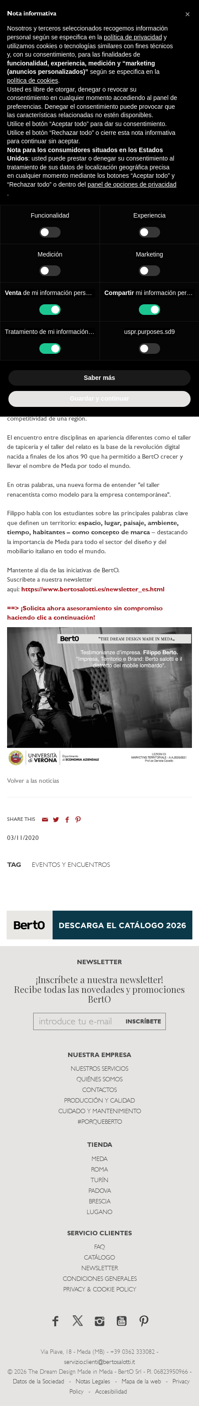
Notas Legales (93, 1382)
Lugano (99, 1212)
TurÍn (99, 1180)
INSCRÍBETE (143, 1022)
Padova (99, 1191)
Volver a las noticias (33, 781)
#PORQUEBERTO (99, 1122)
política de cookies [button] (32, 80)
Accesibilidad (111, 1392)
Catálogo (99, 1258)
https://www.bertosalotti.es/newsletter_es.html (93, 589)
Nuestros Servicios (99, 1069)
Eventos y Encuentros (71, 865)
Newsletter (99, 1268)
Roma (99, 1170)
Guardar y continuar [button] (99, 398)
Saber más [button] (99, 377)
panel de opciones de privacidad (132, 184)
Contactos (99, 1090)
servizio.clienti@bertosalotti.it (99, 1362)
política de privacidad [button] (133, 37)
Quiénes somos (99, 1080)
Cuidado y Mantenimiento (99, 1111)
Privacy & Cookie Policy (99, 1290)
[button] (187, 14)
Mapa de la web (141, 1382)
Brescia (100, 1202)
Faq (99, 1247)
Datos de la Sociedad (39, 1382)
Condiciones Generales (100, 1279)
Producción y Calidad (99, 1101)
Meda (99, 1159)
